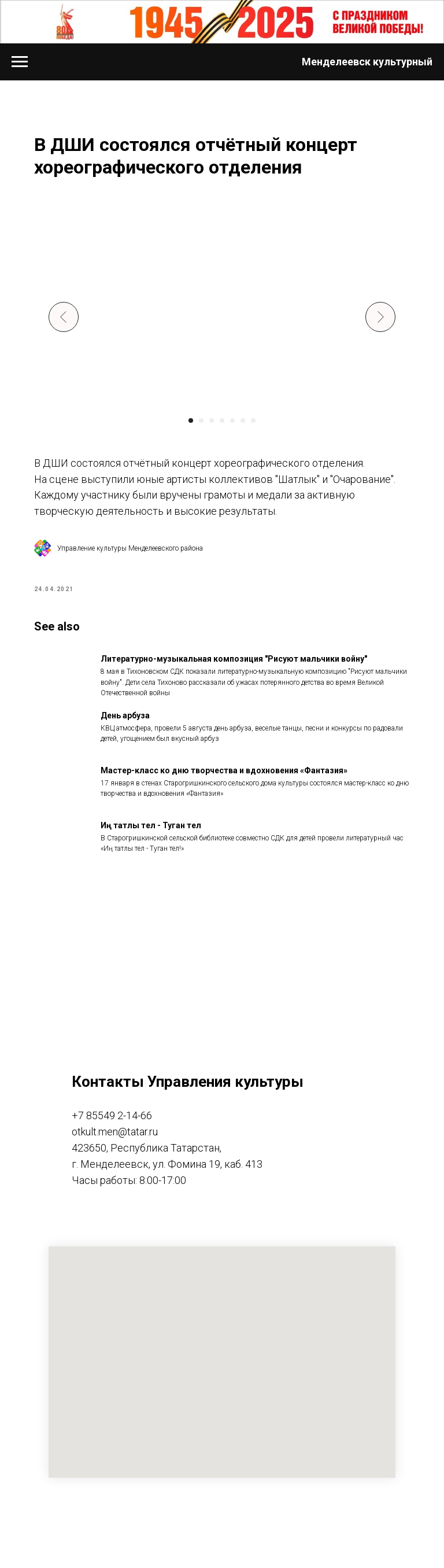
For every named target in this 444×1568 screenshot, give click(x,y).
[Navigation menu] (20, 62)
